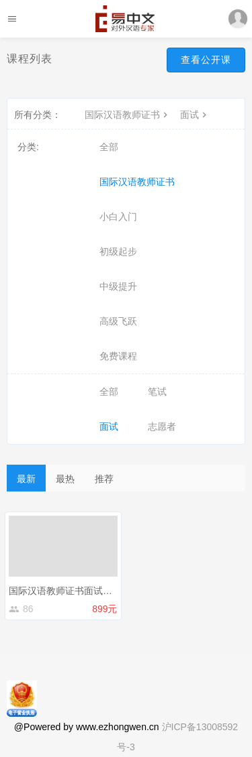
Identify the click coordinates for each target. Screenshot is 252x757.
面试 (195, 114)
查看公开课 (206, 59)
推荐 (104, 478)
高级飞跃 (118, 321)
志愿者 (162, 426)
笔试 (157, 391)
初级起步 (118, 251)
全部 (108, 146)
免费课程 (118, 356)
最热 (65, 478)
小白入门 (118, 216)
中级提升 (118, 286)
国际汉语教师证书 (128, 114)
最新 (26, 478)
